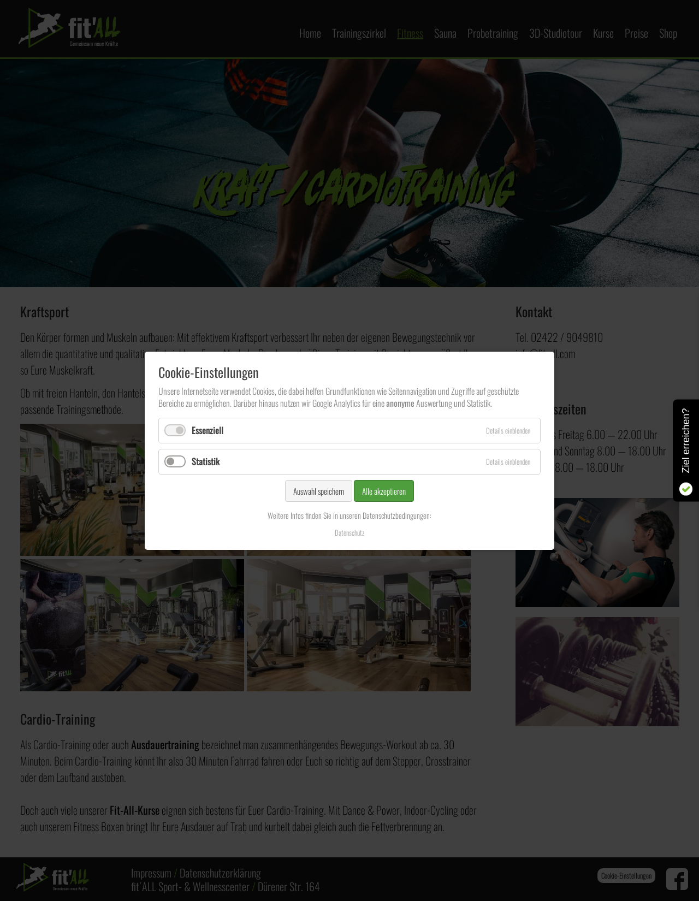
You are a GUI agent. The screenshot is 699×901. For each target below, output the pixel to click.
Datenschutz (349, 532)
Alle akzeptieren (384, 491)
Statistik (206, 461)
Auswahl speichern (318, 491)
